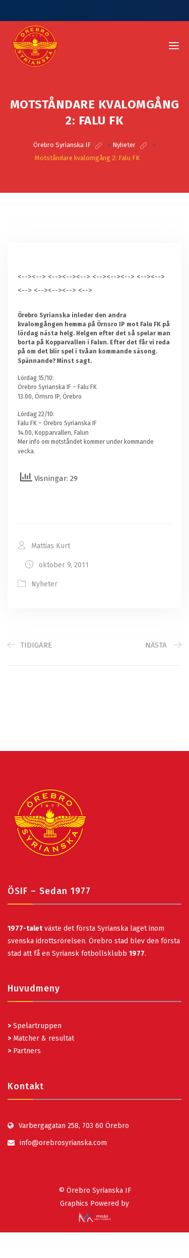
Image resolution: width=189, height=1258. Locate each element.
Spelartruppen (36, 1026)
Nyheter (44, 584)
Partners (24, 1051)
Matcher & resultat (41, 1038)
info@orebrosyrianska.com (63, 1143)
